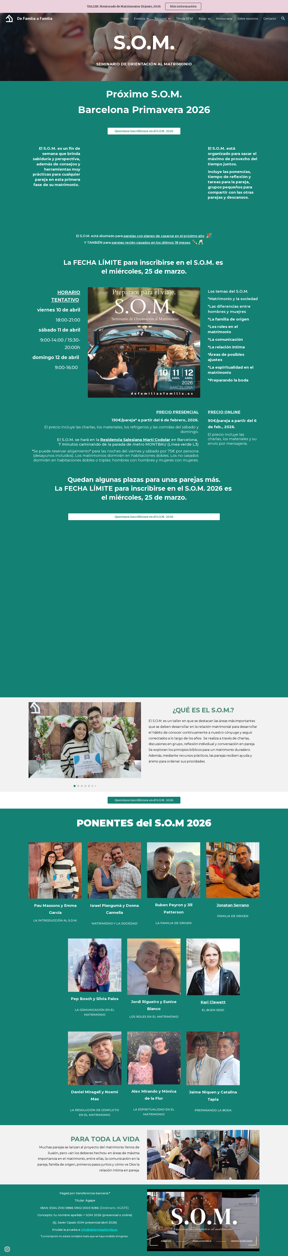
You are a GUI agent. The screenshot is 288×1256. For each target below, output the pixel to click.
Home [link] (125, 18)
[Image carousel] (85, 744)
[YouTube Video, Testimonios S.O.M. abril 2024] (203, 568)
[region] (144, 6)
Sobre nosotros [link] (248, 18)
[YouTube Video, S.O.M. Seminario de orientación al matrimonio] (144, 182)
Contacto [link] (269, 18)
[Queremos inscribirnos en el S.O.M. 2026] (144, 131)
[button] (283, 18)
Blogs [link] (202, 18)
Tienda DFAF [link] (184, 18)
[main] (144, 47)
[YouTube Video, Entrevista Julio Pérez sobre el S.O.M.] (203, 654)
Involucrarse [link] (224, 18)
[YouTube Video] (85, 568)
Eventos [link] (139, 18)
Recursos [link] (161, 18)
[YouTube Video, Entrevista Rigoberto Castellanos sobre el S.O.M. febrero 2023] (85, 654)
